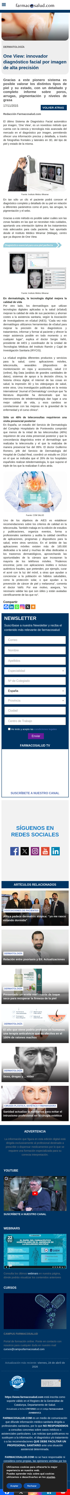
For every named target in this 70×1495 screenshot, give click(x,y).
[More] (33, 606)
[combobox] (35, 671)
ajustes (50, 1477)
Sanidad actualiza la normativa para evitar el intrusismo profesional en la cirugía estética (32, 1113)
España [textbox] (13, 690)
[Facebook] (6, 606)
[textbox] (35, 670)
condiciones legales (45, 729)
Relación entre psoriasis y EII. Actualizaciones (34, 959)
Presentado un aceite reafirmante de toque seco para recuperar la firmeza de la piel (31, 996)
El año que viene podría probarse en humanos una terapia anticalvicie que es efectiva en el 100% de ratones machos (34, 1033)
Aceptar (14, 1485)
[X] (27, 606)
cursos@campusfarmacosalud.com (24, 1349)
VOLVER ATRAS (53, 107)
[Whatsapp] (17, 606)
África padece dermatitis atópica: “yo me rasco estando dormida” (34, 918)
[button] (3, 5)
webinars (33, 1273)
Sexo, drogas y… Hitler (18, 1076)
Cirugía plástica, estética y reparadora (30, 1106)
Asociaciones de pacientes (21, 910)
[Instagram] (22, 606)
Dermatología (13, 953)
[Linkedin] (11, 606)
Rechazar (32, 1485)
